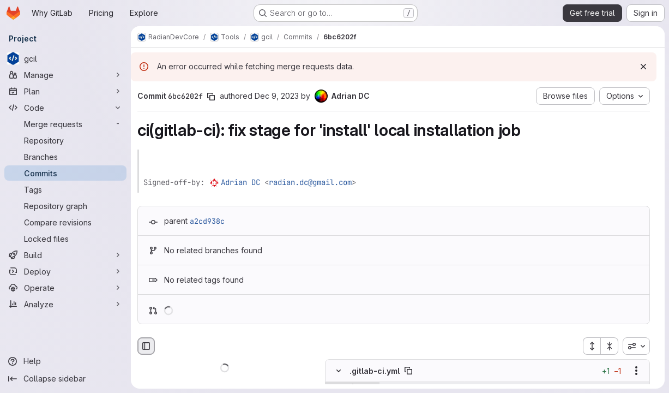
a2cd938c (207, 221)
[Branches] (65, 156)
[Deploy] (65, 271)
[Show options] (636, 371)
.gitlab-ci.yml (374, 371)
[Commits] (65, 173)
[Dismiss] (643, 66)
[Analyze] (65, 304)
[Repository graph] (65, 205)
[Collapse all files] (609, 346)
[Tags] (65, 189)
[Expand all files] (591, 346)
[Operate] (65, 287)
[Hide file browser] (146, 346)
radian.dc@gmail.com (310, 182)
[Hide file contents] (338, 371)
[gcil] (65, 58)
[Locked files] (65, 238)
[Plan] (65, 91)
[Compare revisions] (65, 222)
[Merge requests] (65, 124)
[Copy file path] (408, 371)
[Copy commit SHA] (211, 96)
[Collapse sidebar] (65, 378)
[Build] (65, 255)
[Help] (65, 361)
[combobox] (636, 346)
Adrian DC (240, 182)
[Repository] (65, 140)
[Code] (65, 107)
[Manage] (65, 74)
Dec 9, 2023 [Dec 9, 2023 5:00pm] (277, 95)
